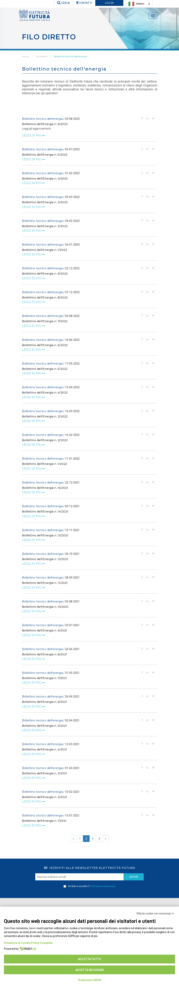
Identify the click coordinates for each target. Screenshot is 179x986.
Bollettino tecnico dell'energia (70, 56)
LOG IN (109, 2)
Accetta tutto (89, 959)
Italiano (136, 4)
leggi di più (33, 135)
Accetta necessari (89, 969)
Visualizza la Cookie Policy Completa (28, 942)
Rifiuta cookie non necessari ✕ (155, 913)
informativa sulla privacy (102, 886)
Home (25, 56)
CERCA (63, 3)
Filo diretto (41, 56)
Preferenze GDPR (89, 980)
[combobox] (139, 4)
